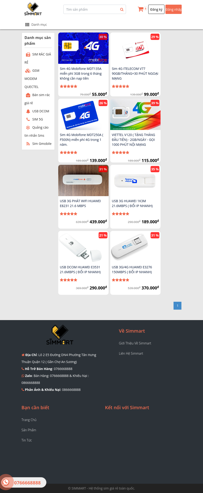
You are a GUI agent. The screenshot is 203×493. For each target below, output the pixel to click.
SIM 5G (34, 119)
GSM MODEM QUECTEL (32, 78)
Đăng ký (156, 9)
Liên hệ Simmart (131, 353)
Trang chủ (29, 420)
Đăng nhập (174, 9)
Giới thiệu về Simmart (135, 343)
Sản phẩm (29, 430)
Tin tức (27, 440)
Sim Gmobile (38, 143)
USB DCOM (37, 111)
